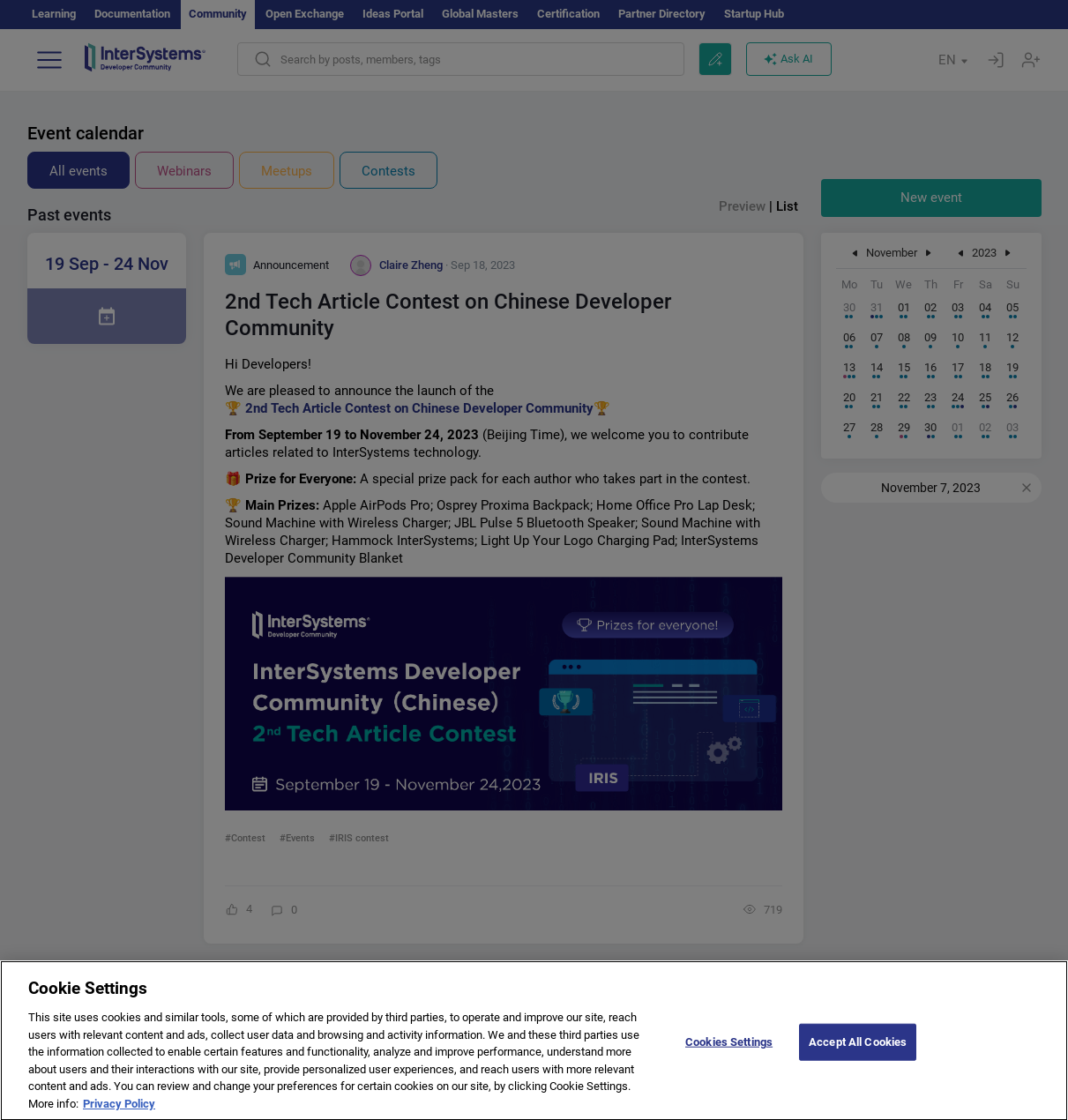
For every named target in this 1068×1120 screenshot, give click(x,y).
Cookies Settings (729, 1053)
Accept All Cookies (858, 1053)
